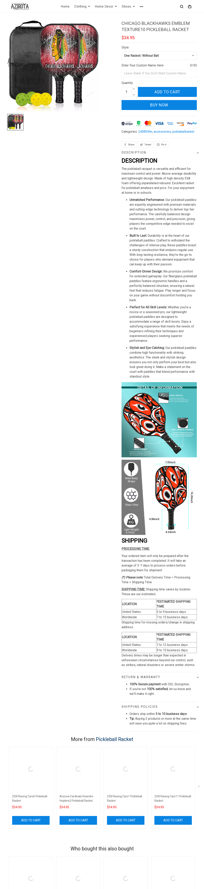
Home (65, 6)
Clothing (82, 6)
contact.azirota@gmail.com (25, 858)
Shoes (128, 6)
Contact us (112, 827)
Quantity (127, 83)
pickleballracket (183, 131)
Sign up (186, 844)
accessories (162, 131)
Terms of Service (68, 833)
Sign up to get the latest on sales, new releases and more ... (175, 831)
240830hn (145, 131)
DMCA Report (140, 871)
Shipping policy (66, 840)
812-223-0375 (17, 852)
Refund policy (65, 847)
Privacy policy (66, 827)
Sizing (109, 840)
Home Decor (106, 6)
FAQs (109, 833)
